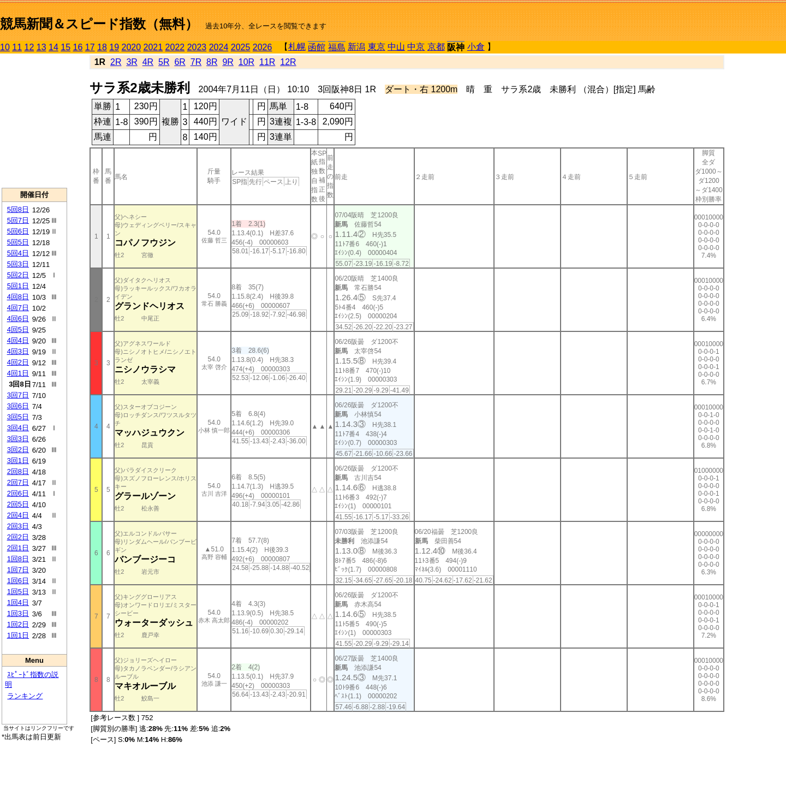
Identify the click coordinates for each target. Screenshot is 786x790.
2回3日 (18, 526)
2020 (131, 47)
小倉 (476, 46)
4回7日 (18, 308)
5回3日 (18, 264)
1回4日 (18, 602)
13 (41, 47)
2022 (175, 47)
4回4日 (18, 340)
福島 (337, 47)
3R (131, 62)
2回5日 (18, 504)
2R (115, 62)
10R (246, 62)
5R (163, 62)
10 (5, 47)
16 (78, 47)
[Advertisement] (34, 120)
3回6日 (18, 406)
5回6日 (18, 231)
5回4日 (18, 253)
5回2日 (18, 275)
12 (29, 47)
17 (90, 47)
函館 (316, 47)
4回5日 (18, 329)
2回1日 (18, 548)
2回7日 (18, 482)
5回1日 (18, 286)
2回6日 (18, 493)
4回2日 (18, 362)
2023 (197, 47)
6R (179, 62)
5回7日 (18, 220)
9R (227, 62)
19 (114, 47)
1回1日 (18, 635)
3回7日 (18, 395)
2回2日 (18, 537)
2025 (241, 47)
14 (53, 47)
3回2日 (18, 450)
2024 (219, 47)
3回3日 (18, 439)
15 (65, 47)
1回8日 (18, 559)
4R (147, 62)
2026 (262, 47)
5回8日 (18, 209)
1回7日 (18, 570)
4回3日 (18, 351)
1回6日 (18, 581)
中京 (416, 46)
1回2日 (18, 624)
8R (211, 62)
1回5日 (18, 591)
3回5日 (18, 417)
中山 (396, 46)
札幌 (297, 46)
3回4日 (18, 428)
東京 (376, 46)
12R (288, 62)
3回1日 (18, 460)
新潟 (356, 46)
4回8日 (18, 297)
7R (195, 62)
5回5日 (18, 242)
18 (102, 47)
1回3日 (18, 613)
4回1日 (18, 373)
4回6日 (18, 318)
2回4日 (18, 515)
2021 (153, 47)
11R (267, 62)
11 (17, 47)
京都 (436, 46)
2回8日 (18, 471)
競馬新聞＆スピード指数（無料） (99, 23)
